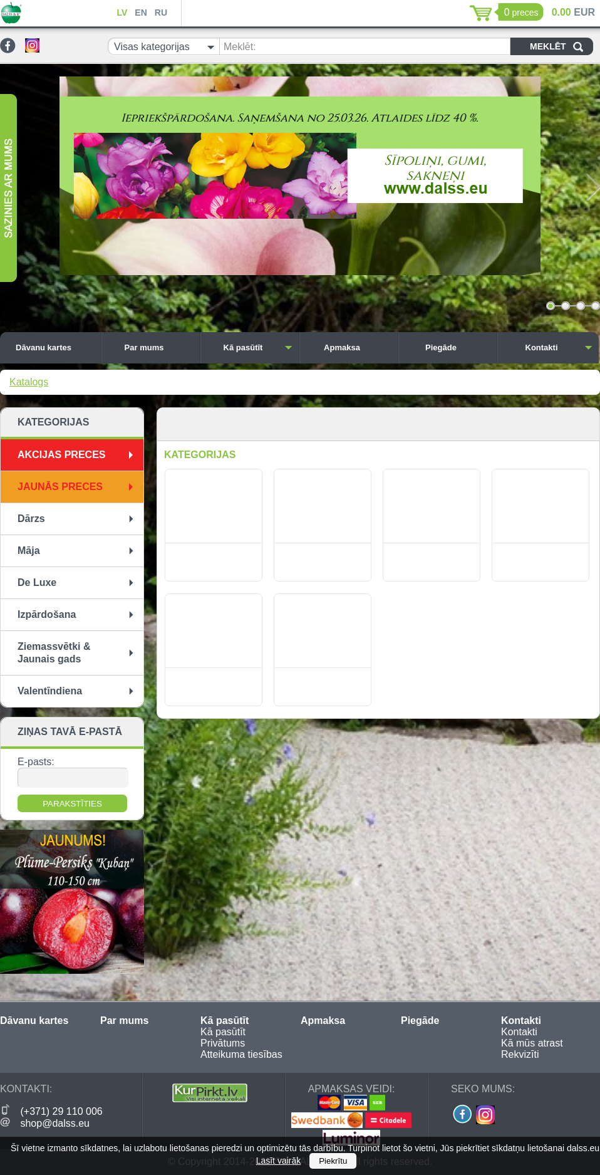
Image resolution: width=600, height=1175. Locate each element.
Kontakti (559, 347)
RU (161, 13)
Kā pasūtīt (258, 347)
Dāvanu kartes (55, 347)
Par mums (159, 347)
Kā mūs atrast (532, 1043)
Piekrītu (333, 1161)
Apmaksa (357, 347)
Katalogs (28, 382)
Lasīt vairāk (278, 1161)
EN (141, 13)
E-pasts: (36, 761)
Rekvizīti (520, 1054)
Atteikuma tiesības (241, 1054)
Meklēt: (240, 46)
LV (121, 13)
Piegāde (457, 347)
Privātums (222, 1043)
